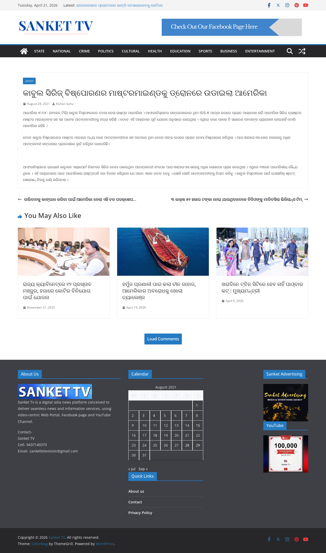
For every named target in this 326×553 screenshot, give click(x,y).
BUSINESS (228, 51)
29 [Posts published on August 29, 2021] (198, 445)
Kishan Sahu (64, 104)
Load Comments (163, 339)
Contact (135, 502)
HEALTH (155, 51)
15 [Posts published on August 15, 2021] (198, 425)
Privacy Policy (140, 512)
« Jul (131, 468)
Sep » (143, 468)
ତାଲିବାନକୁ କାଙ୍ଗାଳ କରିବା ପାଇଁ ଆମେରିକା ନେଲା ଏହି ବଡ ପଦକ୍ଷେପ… (77, 199)
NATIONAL (62, 51)
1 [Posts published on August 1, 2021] (197, 405)
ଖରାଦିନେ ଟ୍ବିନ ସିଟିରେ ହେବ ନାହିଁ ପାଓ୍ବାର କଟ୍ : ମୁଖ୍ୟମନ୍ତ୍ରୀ (262, 287)
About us (136, 491)
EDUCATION (180, 51)
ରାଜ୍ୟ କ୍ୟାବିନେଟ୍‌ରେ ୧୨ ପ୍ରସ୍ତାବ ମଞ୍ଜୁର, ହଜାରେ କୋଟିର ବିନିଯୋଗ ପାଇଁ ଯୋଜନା (57, 291)
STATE (39, 51)
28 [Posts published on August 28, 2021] (187, 445)
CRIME (84, 51)
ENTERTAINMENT (260, 51)
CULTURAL (131, 51)
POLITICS (106, 51)
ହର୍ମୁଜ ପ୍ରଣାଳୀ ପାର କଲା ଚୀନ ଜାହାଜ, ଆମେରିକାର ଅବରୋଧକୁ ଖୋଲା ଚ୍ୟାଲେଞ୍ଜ (159, 291)
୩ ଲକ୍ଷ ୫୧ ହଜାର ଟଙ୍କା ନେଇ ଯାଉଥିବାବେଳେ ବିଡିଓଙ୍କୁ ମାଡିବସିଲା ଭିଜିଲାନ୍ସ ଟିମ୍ (239, 199)
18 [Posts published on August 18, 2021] (155, 435)
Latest (29, 81)
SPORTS (205, 51)
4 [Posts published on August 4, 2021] (154, 415)
